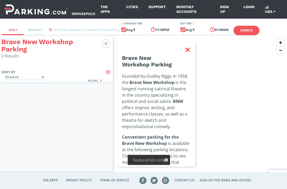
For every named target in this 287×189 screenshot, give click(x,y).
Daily (13, 30)
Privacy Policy (79, 180)
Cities (132, 7)
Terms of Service (114, 180)
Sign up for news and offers (225, 180)
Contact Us (184, 180)
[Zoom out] (280, 50)
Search (246, 30)
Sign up (224, 9)
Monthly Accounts (186, 9)
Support (157, 7)
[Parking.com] (35, 9)
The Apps (105, 9)
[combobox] (84, 31)
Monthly (35, 30)
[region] (200, 107)
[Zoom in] (280, 42)
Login (248, 7)
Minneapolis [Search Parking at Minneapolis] (83, 13)
